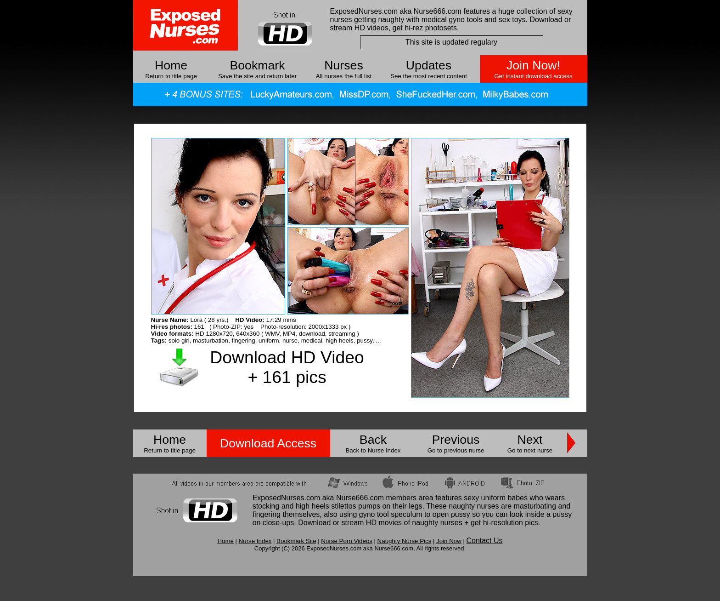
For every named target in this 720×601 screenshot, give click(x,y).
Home (171, 65)
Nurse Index (255, 541)
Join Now (448, 541)
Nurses (343, 65)
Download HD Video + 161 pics (287, 367)
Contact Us (484, 540)
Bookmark (257, 65)
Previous (456, 439)
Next (530, 439)
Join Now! (533, 65)
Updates (428, 65)
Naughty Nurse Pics (404, 541)
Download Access (268, 443)
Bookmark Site (296, 541)
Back (373, 439)
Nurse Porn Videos (346, 541)
